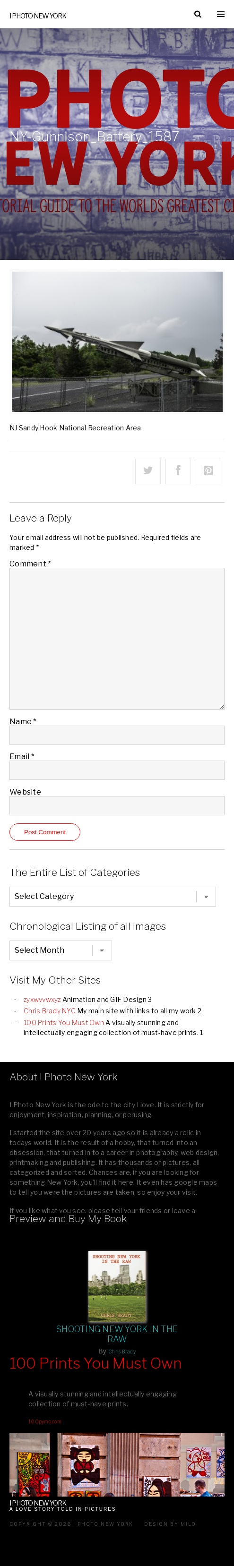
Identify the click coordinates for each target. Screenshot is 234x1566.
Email (22, 756)
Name (23, 721)
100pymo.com (44, 1421)
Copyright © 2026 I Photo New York (71, 1524)
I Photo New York (37, 16)
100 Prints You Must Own (64, 1022)
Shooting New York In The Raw (117, 1334)
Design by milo (170, 1524)
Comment (30, 563)
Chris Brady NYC (50, 1011)
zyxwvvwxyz (42, 999)
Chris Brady (122, 1351)
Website (25, 791)
